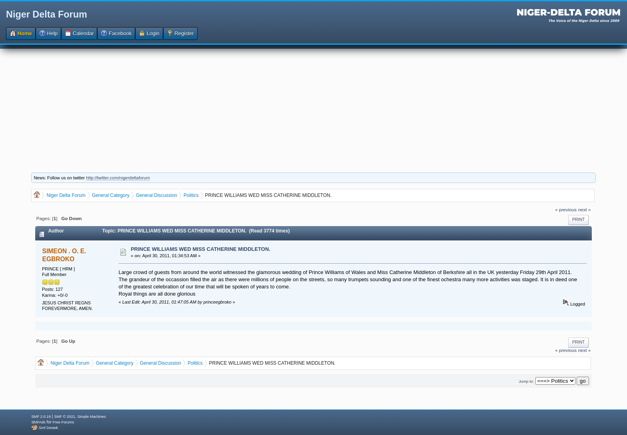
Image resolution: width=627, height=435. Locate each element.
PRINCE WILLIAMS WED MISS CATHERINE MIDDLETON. (200, 249)
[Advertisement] (313, 105)
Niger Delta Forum (46, 14)
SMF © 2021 (64, 417)
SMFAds (38, 422)
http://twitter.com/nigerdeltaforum (118, 177)
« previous (566, 209)
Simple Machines (92, 417)
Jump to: (526, 381)
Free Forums (63, 422)
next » (584, 209)
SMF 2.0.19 (40, 417)
